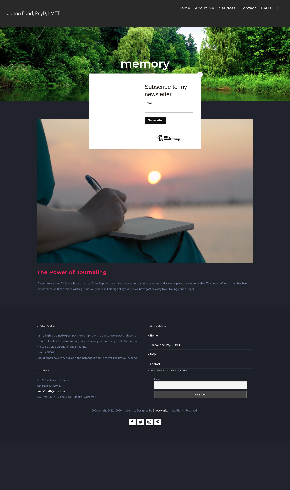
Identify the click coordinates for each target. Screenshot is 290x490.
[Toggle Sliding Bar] (278, 8)
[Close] (200, 74)
